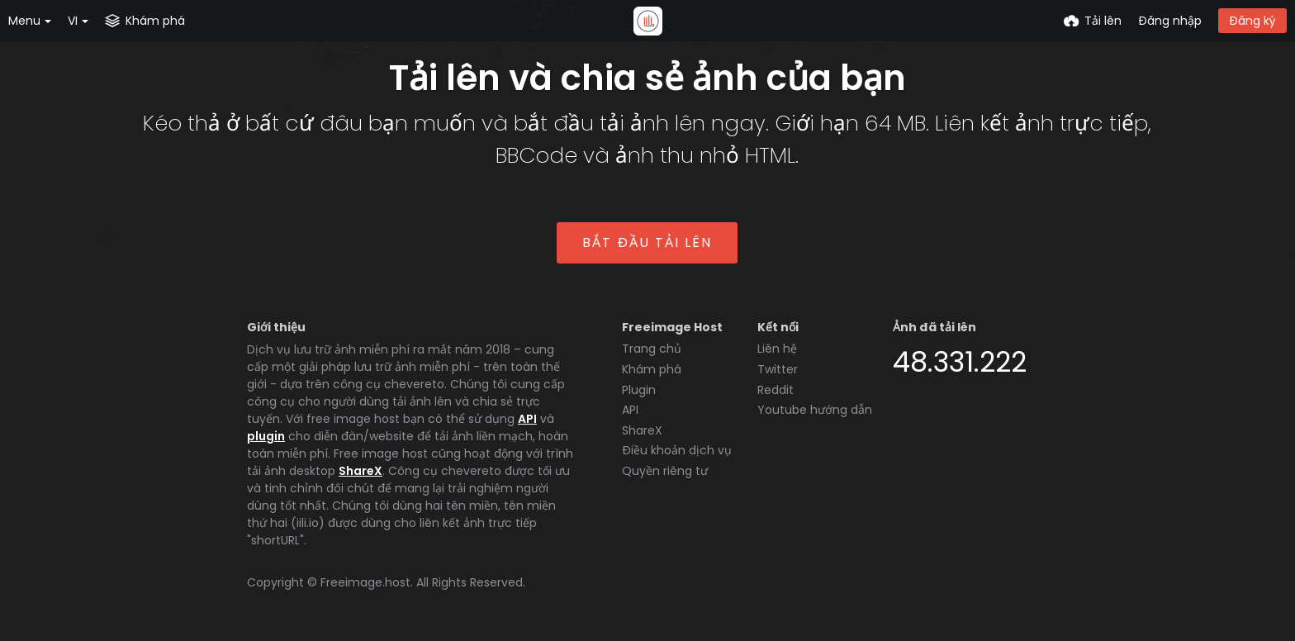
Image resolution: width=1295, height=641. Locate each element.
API (527, 419)
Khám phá (651, 369)
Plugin (639, 390)
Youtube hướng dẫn (814, 409)
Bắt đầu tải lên (647, 242)
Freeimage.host (365, 582)
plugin (266, 436)
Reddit (775, 390)
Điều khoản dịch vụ (677, 450)
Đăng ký (1252, 20)
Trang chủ (651, 348)
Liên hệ (777, 348)
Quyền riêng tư (665, 471)
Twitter (777, 369)
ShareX (360, 471)
